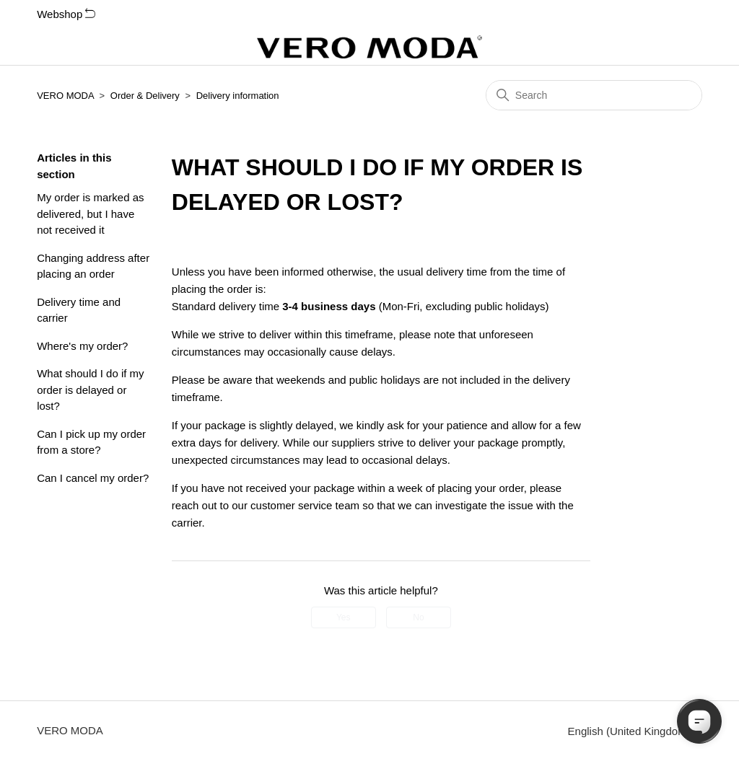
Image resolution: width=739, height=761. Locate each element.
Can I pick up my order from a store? (91, 442)
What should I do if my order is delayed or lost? (90, 389)
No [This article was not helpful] (418, 617)
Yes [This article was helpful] (343, 617)
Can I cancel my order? (93, 478)
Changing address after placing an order (93, 266)
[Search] (593, 95)
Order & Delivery (145, 95)
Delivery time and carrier (79, 310)
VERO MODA (65, 95)
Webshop (66, 14)
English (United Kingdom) (635, 731)
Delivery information (237, 95)
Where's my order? (82, 346)
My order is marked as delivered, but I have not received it (90, 213)
